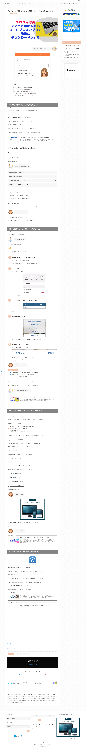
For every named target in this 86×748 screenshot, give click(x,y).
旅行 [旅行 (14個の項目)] (28, 700)
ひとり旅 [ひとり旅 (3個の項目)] (53, 694)
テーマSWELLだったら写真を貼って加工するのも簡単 (24, 93)
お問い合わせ (49, 744)
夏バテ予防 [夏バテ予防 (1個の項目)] (24, 700)
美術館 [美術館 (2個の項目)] (41, 700)
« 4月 (32, 728)
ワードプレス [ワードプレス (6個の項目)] (10, 700)
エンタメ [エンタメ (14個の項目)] (17, 696)
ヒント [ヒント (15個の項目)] (24, 698)
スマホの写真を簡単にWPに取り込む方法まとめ (23, 95)
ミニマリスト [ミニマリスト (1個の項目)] (48, 698)
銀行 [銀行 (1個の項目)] (49, 700)
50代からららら (10, 3)
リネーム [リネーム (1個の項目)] (54, 698)
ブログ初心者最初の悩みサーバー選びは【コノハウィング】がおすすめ (35, 595)
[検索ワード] (18, 731)
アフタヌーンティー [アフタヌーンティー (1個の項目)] (11, 696)
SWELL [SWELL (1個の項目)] (25, 694)
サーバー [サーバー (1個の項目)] (48, 696)
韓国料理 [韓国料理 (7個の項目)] (16, 702)
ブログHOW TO (14, 13)
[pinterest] (80, 1)
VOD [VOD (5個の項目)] (29, 694)
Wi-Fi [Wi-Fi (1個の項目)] (32, 694)
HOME (35, 744)
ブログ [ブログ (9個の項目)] (35, 698)
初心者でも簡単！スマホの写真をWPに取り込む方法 (24, 91)
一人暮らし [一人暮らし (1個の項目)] (16, 700)
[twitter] (78, 1)
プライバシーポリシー (42, 744)
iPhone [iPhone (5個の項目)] (12, 694)
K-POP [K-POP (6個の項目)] (16, 694)
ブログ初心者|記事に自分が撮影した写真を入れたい (24, 87)
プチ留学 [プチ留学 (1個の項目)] (43, 698)
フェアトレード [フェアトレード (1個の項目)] (29, 698)
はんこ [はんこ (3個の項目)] (49, 694)
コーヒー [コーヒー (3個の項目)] (36, 696)
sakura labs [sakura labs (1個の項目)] (20, 694)
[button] (19, 674)
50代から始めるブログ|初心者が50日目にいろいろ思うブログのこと (34, 605)
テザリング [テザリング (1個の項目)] (15, 698)
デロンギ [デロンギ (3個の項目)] (20, 698)
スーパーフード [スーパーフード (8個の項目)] (54, 696)
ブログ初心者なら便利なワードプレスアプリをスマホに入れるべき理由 (35, 397)
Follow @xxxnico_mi (32, 664)
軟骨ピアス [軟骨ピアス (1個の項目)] (45, 700)
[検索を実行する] (28, 731)
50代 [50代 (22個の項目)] (8, 694)
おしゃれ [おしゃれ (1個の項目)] (35, 694)
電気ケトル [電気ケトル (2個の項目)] (53, 700)
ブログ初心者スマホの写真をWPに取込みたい (22, 89)
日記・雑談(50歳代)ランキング (13, 648)
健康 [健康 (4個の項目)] (20, 700)
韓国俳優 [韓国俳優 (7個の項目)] (12, 702)
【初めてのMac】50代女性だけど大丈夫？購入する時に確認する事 (34, 137)
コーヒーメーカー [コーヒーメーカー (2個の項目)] (42, 696)
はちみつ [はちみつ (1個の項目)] (45, 694)
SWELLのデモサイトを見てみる (68, 738)
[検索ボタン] (79, 4)
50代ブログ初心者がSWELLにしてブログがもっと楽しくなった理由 (34, 537)
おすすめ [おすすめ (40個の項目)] (40, 694)
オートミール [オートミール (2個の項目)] (23, 696)
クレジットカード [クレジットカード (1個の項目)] (30, 696)
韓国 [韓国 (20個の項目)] (8, 702)
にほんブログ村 (10, 643)
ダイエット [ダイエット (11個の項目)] (10, 698)
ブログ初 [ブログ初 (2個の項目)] (38, 698)
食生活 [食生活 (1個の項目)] (21, 702)
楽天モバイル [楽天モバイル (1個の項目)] (35, 700)
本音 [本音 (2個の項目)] (31, 700)
